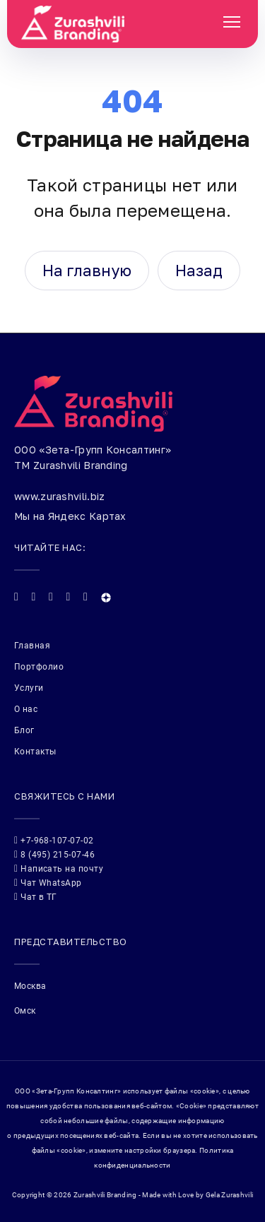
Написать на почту (58, 868)
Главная (32, 646)
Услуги (29, 688)
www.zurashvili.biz (59, 496)
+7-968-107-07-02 (54, 840)
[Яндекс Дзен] (106, 597)
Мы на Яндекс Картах (70, 516)
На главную (86, 270)
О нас (25, 709)
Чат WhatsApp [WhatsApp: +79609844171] (48, 882)
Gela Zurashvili (230, 1195)
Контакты (35, 752)
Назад (199, 270)
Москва (30, 986)
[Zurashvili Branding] (124, 24)
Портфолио (39, 667)
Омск (25, 1011)
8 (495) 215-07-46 (54, 854)
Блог (24, 730)
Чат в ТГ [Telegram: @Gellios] (35, 896)
